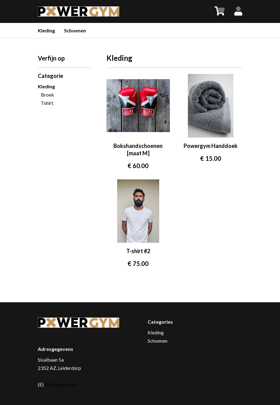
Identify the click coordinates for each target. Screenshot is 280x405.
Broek (47, 95)
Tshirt (47, 103)
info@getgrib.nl (61, 384)
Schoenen (75, 30)
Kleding (46, 30)
